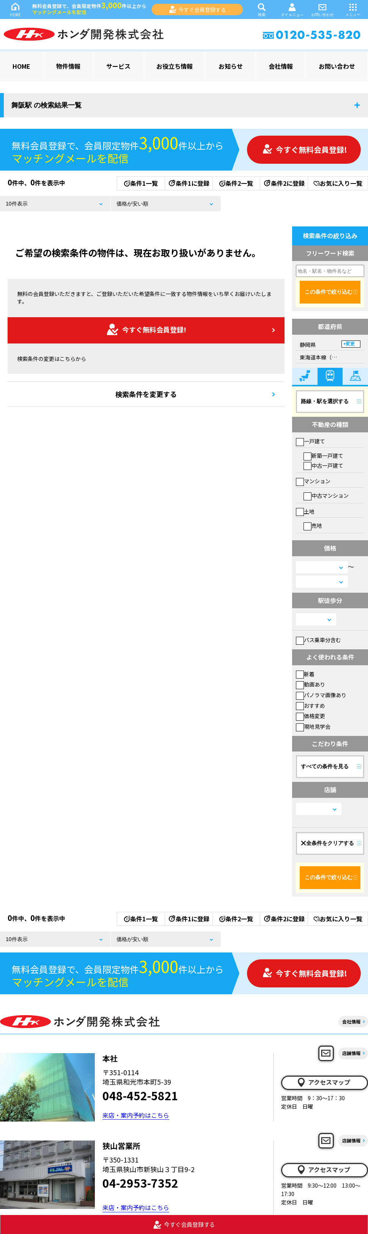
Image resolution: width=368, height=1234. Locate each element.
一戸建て (310, 441)
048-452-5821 (140, 1095)
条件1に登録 (188, 183)
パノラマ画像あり (321, 695)
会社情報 (281, 66)
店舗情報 (351, 1053)
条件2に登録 (284, 183)
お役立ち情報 (174, 66)
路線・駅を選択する (325, 401)
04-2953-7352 (140, 1183)
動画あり (310, 684)
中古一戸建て (323, 465)
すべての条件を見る (325, 766)
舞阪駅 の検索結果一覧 (46, 105)
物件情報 (68, 66)
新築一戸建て (323, 455)
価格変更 (310, 716)
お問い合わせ (322, 9)
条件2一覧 (236, 183)
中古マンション (326, 495)
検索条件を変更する (146, 394)
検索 (262, 9)
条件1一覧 (141, 183)
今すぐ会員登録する (197, 9)
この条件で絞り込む (328, 292)
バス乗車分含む (318, 640)
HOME (15, 9)
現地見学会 (313, 726)
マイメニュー (292, 9)
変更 (350, 343)
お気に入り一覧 (337, 183)
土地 (305, 511)
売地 (313, 525)
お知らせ (231, 66)
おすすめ (310, 705)
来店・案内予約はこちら (135, 1115)
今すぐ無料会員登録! (304, 149)
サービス (118, 66)
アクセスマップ (323, 1082)
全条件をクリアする (327, 843)
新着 (305, 674)
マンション (313, 481)
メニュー (353, 9)
